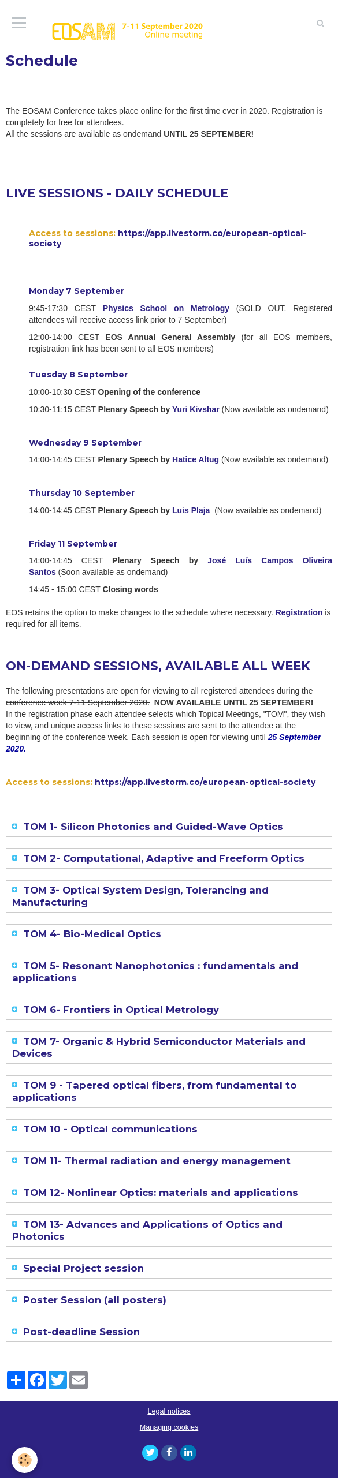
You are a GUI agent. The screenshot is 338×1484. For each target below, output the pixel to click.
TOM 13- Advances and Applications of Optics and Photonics (147, 1230)
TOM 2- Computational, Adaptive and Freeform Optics (162, 858)
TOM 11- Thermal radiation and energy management (155, 1161)
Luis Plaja (191, 510)
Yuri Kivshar (196, 409)
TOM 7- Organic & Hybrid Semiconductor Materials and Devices (159, 1047)
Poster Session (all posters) (93, 1300)
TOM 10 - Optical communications (109, 1129)
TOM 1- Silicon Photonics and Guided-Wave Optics (151, 826)
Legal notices (168, 1411)
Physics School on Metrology (166, 308)
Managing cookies (169, 1427)
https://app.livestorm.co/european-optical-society (167, 238)
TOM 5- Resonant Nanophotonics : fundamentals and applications (155, 972)
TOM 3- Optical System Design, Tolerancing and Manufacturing (140, 896)
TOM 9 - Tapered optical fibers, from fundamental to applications (154, 1091)
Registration (299, 612)
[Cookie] (25, 1460)
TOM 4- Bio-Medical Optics (90, 934)
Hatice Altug (195, 459)
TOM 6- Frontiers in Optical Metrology (119, 1009)
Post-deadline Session (80, 1331)
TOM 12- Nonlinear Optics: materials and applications (159, 1192)
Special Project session (82, 1268)
